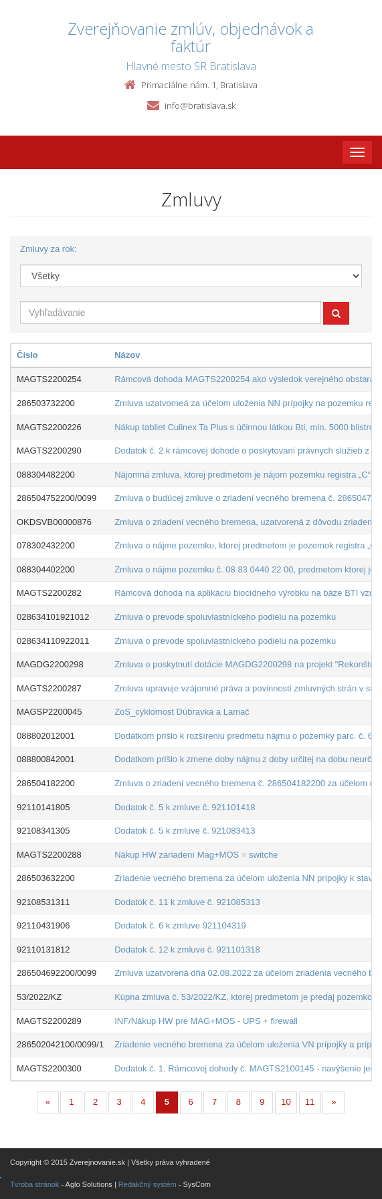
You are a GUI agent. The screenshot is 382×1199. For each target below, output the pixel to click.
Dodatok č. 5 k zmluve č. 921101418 (184, 807)
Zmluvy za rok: (48, 249)
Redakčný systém (147, 1184)
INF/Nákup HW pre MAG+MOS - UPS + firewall (206, 1021)
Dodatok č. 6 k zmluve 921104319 (180, 925)
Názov (127, 355)
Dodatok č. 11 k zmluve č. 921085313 (187, 902)
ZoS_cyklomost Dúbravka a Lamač (182, 712)
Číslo (27, 355)
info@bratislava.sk (200, 106)
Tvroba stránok (34, 1184)
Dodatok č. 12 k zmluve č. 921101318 (187, 950)
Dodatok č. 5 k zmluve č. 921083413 (184, 831)
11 (309, 1102)
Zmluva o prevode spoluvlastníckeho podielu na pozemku (225, 617)
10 (285, 1102)
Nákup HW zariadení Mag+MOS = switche (196, 855)
